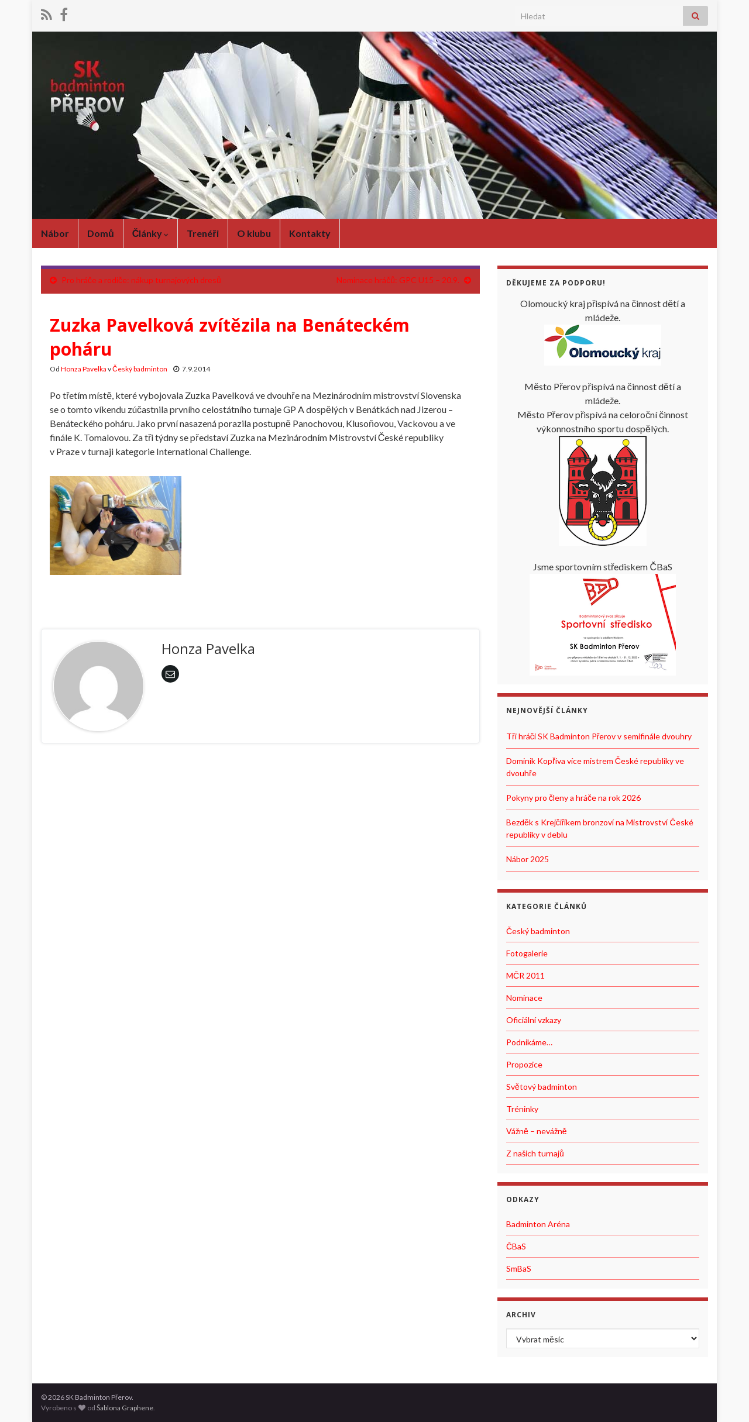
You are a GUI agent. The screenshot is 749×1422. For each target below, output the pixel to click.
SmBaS (518, 1268)
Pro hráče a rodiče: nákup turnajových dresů (141, 280)
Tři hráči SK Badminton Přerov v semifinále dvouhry (599, 736)
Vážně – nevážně (536, 1131)
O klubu (254, 233)
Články (150, 233)
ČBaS (516, 1246)
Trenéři (202, 233)
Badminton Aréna (538, 1224)
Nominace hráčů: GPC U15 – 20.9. (397, 280)
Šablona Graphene (125, 1407)
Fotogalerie (527, 953)
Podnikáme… (529, 1042)
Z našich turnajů (535, 1153)
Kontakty (310, 233)
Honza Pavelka (83, 368)
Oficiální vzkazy (533, 1020)
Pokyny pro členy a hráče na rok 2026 (573, 798)
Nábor (55, 233)
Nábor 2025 (527, 859)
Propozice (524, 1064)
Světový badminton (541, 1087)
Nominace (524, 998)
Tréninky (522, 1109)
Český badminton (139, 368)
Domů (100, 233)
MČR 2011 (525, 975)
